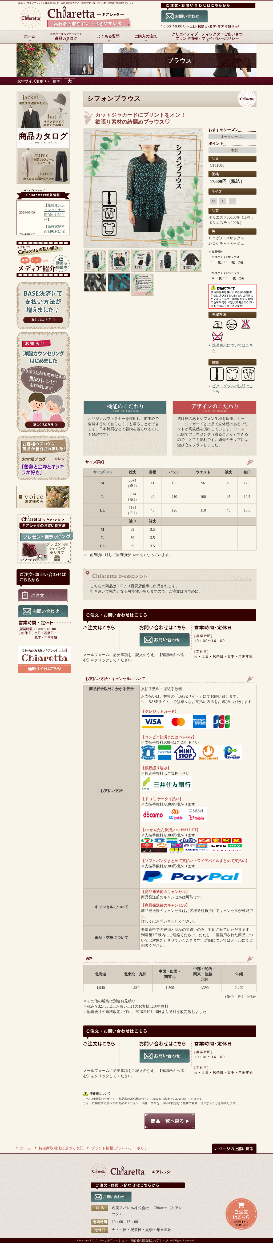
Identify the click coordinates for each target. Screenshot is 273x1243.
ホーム (25, 1148)
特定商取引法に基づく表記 (61, 1148)
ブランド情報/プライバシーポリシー (121, 1148)
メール (236, 940)
